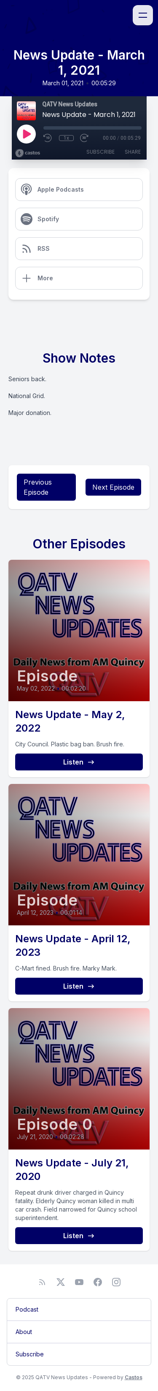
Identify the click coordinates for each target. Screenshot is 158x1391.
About (24, 1331)
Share (133, 151)
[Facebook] (97, 1282)
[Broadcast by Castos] (27, 153)
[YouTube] (79, 1282)
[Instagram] (116, 1282)
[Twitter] (60, 1282)
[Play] (26, 134)
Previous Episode (38, 487)
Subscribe (100, 151)
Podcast (27, 1309)
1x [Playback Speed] (66, 138)
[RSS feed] (42, 1282)
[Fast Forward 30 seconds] (84, 138)
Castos (133, 1377)
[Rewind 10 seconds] (48, 138)
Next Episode (113, 487)
